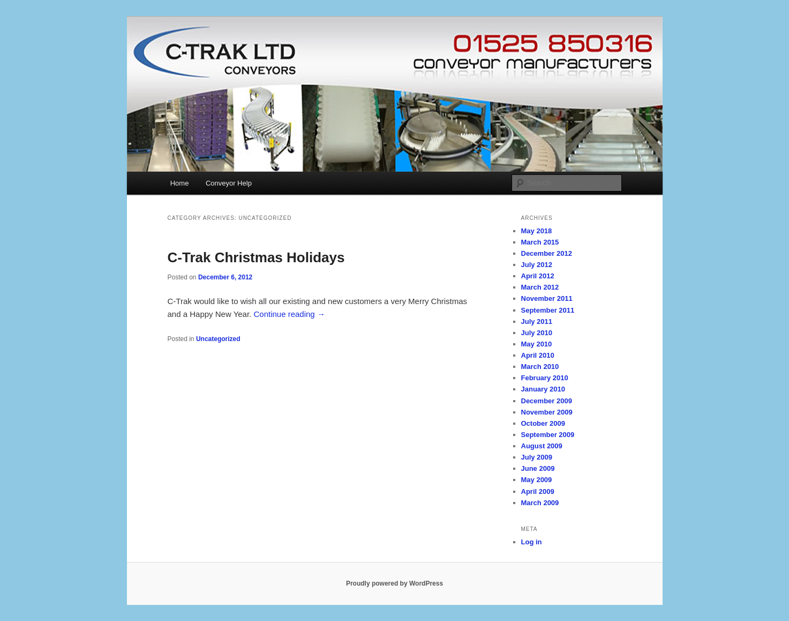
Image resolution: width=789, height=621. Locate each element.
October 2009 (543, 423)
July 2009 (537, 457)
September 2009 (548, 435)
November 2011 (547, 298)
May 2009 (536, 480)
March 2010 (540, 367)
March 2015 (540, 242)
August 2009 (541, 446)
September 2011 (548, 310)
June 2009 (538, 468)
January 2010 (543, 389)
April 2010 (537, 355)
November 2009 (547, 412)
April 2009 (537, 491)
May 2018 (536, 231)
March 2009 (540, 503)
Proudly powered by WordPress (394, 583)
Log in (531, 542)
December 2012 (546, 253)
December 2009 (546, 401)
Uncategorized (218, 339)
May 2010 (536, 344)
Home (179, 183)
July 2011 (537, 321)
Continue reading (289, 314)
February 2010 (544, 378)
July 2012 (537, 265)
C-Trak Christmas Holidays (256, 257)
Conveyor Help (229, 183)
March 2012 (540, 287)
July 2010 (537, 333)
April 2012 (537, 276)
